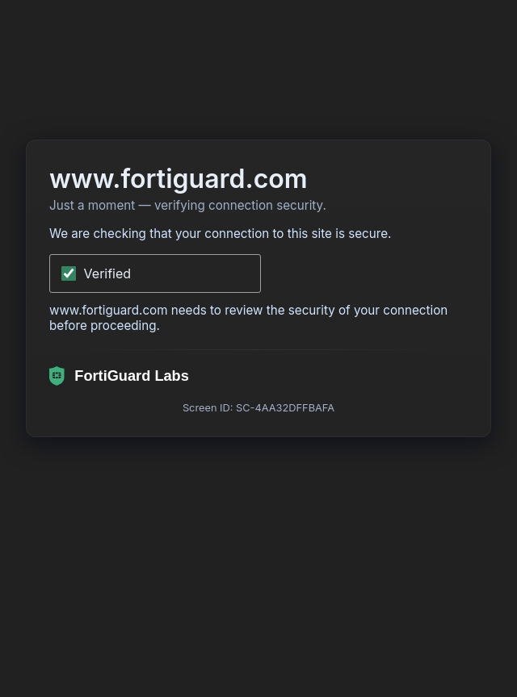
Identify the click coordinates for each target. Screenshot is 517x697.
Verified (108, 273)
